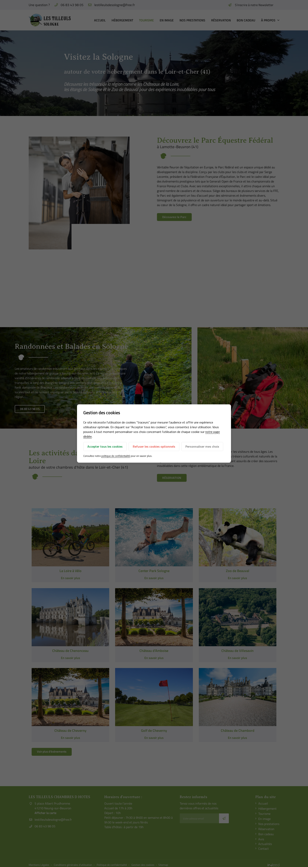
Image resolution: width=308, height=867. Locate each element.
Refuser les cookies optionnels (154, 446)
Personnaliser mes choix (202, 446)
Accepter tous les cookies (105, 446)
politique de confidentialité (115, 456)
